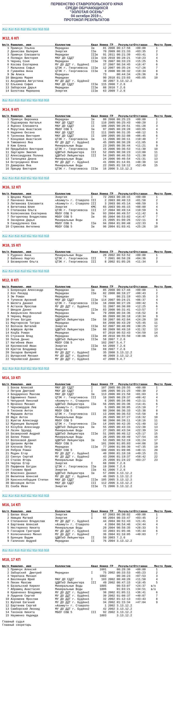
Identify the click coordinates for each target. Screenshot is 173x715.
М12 (29, 28)
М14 (34, 28)
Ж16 (17, 28)
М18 (46, 28)
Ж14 (11, 28)
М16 (40, 28)
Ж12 (4, 28)
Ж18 (23, 28)
